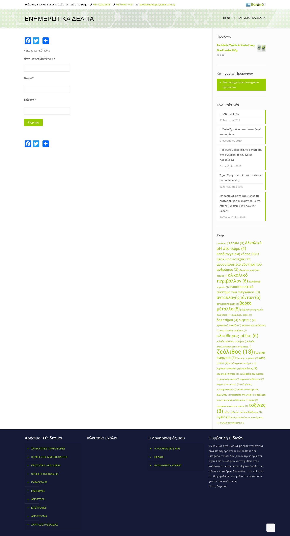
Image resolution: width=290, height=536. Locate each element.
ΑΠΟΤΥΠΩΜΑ (39, 516)
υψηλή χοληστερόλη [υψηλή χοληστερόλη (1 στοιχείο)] (232, 423)
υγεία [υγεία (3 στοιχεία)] (224, 417)
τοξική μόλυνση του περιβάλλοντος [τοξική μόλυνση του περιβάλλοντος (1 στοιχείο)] (243, 412)
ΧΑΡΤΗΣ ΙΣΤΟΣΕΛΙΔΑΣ (44, 524)
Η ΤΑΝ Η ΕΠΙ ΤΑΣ (229, 113)
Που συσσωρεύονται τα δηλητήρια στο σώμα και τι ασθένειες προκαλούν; (241, 154)
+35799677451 (124, 4)
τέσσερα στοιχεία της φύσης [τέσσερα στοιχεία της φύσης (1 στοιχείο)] (232, 406)
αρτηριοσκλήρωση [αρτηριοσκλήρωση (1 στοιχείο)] (228, 304)
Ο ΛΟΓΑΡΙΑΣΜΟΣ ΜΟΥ (167, 448)
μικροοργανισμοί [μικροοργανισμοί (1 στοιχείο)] (229, 379)
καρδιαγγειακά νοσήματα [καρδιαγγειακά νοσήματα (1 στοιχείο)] (242, 363)
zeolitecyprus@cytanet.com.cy (157, 4)
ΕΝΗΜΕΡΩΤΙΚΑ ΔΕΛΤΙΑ (251, 17)
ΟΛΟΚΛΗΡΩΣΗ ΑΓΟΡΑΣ (168, 465)
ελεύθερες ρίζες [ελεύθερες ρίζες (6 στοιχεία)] (237, 335)
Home (226, 17)
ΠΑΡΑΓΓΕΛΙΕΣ (39, 482)
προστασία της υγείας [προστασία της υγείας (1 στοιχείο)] (243, 395)
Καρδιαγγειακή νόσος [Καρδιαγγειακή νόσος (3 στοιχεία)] (236, 254)
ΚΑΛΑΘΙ (159, 457)
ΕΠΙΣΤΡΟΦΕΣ (38, 507)
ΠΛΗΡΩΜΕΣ (38, 490)
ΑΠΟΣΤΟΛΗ (38, 499)
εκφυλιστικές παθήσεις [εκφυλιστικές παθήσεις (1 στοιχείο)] (233, 330)
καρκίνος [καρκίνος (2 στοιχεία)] (248, 368)
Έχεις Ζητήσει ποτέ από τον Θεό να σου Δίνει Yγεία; (241, 178)
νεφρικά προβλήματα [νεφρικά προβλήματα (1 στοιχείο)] (252, 379)
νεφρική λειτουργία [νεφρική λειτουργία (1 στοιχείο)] (228, 384)
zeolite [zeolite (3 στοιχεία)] (236, 243)
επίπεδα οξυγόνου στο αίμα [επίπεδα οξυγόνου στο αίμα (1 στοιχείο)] (231, 341)
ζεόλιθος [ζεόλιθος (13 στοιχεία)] (235, 351)
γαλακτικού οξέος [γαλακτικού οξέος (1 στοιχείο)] (241, 315)
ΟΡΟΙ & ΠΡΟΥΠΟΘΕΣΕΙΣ (44, 473)
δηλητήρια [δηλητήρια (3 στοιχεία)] (227, 320)
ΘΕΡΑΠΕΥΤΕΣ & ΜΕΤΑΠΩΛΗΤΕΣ (49, 457)
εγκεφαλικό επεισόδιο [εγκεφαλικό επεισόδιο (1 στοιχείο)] (229, 325)
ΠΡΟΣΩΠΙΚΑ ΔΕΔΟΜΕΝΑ (46, 465)
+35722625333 (101, 4)
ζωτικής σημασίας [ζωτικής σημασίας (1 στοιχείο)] (247, 358)
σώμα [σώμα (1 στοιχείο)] (253, 400)
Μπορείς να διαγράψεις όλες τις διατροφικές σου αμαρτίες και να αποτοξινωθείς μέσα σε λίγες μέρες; (240, 203)
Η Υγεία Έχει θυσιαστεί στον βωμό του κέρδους (240, 132)
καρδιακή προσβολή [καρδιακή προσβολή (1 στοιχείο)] (228, 368)
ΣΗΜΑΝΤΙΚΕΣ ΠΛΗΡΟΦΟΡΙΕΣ (48, 448)
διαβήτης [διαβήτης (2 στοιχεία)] (247, 320)
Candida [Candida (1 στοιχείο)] (222, 243)
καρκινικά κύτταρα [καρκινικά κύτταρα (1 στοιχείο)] (228, 374)
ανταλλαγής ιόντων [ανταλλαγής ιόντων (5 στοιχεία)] (238, 297)
